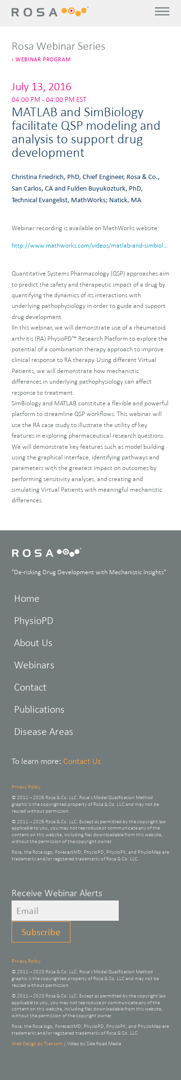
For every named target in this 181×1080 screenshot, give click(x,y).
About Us (33, 642)
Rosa (51, 11)
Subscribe (41, 932)
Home (27, 598)
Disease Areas (43, 731)
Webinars (34, 664)
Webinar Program (42, 59)
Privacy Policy (26, 786)
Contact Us (82, 761)
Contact (30, 686)
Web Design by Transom (37, 1043)
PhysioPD (33, 620)
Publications (39, 709)
